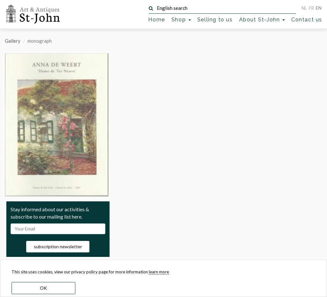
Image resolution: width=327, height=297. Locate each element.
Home (156, 20)
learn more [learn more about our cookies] (159, 271)
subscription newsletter (58, 246)
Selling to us (215, 20)
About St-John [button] (262, 20)
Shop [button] (181, 20)
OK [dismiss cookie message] (43, 288)
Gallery (12, 41)
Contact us (306, 20)
